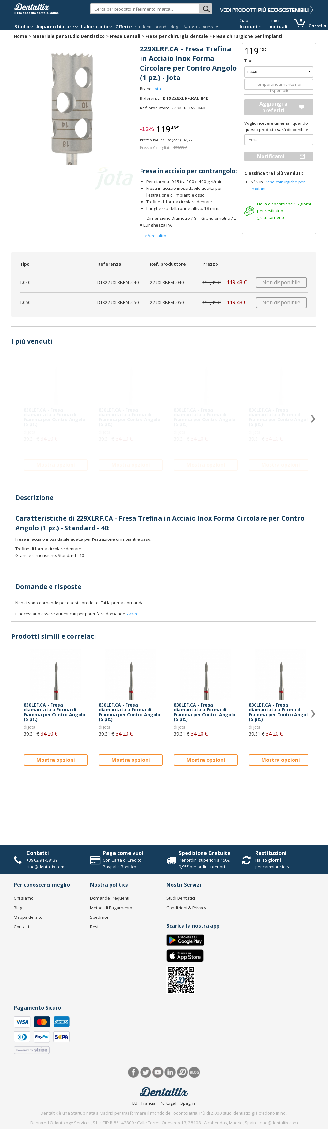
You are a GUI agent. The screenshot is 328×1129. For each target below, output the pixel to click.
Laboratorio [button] (96, 27)
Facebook (133, 1072)
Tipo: (249, 60)
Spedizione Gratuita (205, 853)
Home (20, 36)
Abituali (278, 27)
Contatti (38, 853)
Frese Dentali (125, 36)
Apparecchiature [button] (57, 27)
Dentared (182, 1072)
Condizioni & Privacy (186, 907)
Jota (157, 89)
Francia (148, 1103)
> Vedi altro (155, 236)
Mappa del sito (28, 917)
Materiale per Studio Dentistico (68, 36)
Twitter (145, 1072)
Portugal (168, 1103)
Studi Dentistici (180, 898)
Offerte (123, 27)
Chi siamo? (24, 898)
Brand (160, 27)
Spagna (188, 1103)
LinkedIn (170, 1072)
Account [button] (251, 27)
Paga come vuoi (123, 853)
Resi (94, 927)
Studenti (143, 27)
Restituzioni (270, 853)
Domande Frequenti (109, 898)
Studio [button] (24, 27)
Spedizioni (100, 917)
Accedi (133, 614)
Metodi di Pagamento (111, 907)
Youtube (158, 1072)
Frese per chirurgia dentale (176, 36)
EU (134, 1103)
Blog (174, 27)
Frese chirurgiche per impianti (247, 36)
